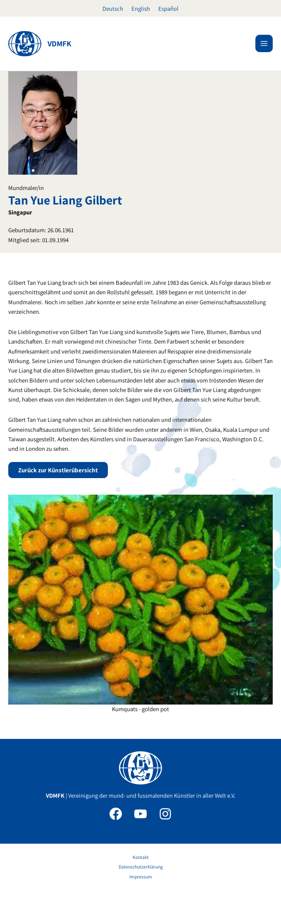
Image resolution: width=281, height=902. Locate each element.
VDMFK (59, 43)
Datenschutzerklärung (141, 867)
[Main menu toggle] (264, 43)
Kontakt (141, 857)
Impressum (140, 876)
